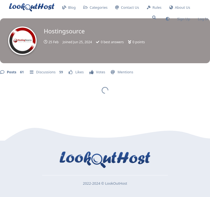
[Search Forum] (154, 17)
